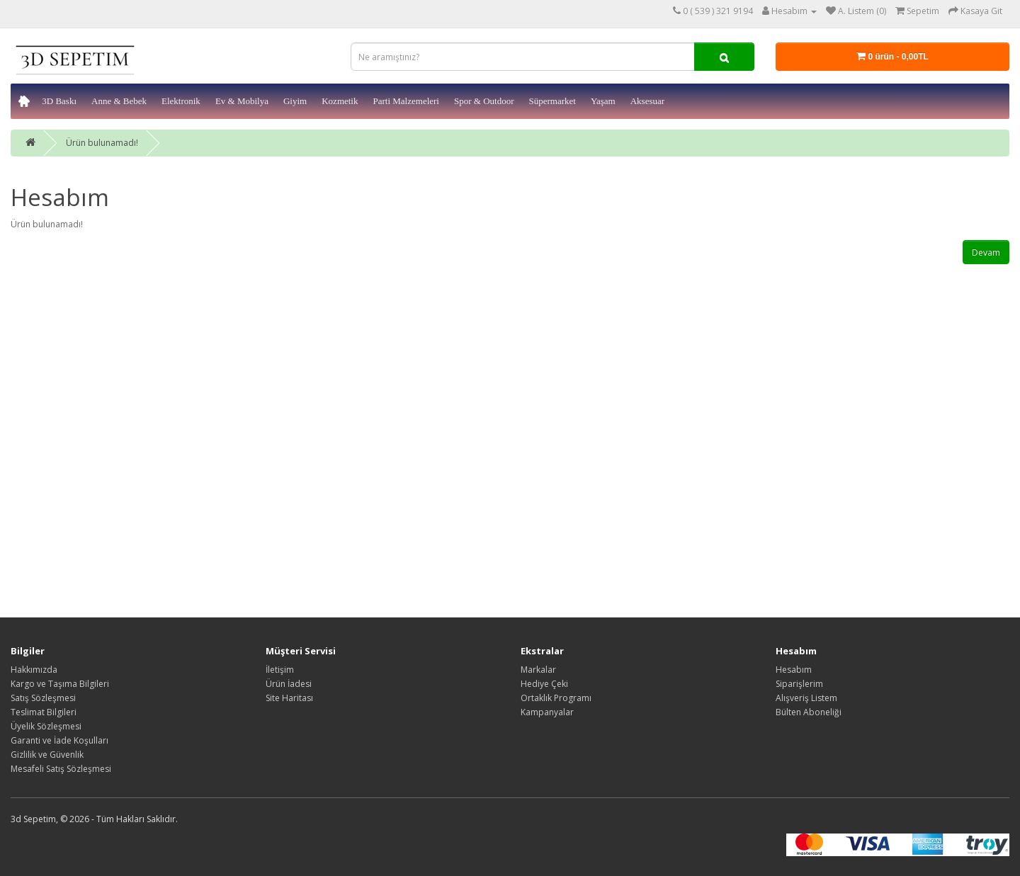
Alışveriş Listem (806, 698)
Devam (986, 252)
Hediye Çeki (544, 684)
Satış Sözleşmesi (43, 698)
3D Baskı (59, 101)
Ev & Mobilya (241, 101)
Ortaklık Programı (556, 698)
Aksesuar (647, 101)
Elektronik (181, 101)
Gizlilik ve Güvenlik (47, 755)
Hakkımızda (34, 670)
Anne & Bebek (119, 101)
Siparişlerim (799, 684)
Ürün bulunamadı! (102, 143)
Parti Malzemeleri (406, 101)
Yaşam (603, 101)
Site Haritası (289, 698)
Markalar (538, 670)
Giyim (295, 101)
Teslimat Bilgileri (43, 712)
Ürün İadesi (289, 684)
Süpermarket (551, 101)
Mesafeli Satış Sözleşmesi (61, 769)
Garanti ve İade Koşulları (59, 740)
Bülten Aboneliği (809, 712)
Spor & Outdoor (484, 101)
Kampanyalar (547, 712)
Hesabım (794, 670)
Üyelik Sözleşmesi (46, 726)
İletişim (280, 670)
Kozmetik (340, 101)
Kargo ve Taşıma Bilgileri (60, 684)
